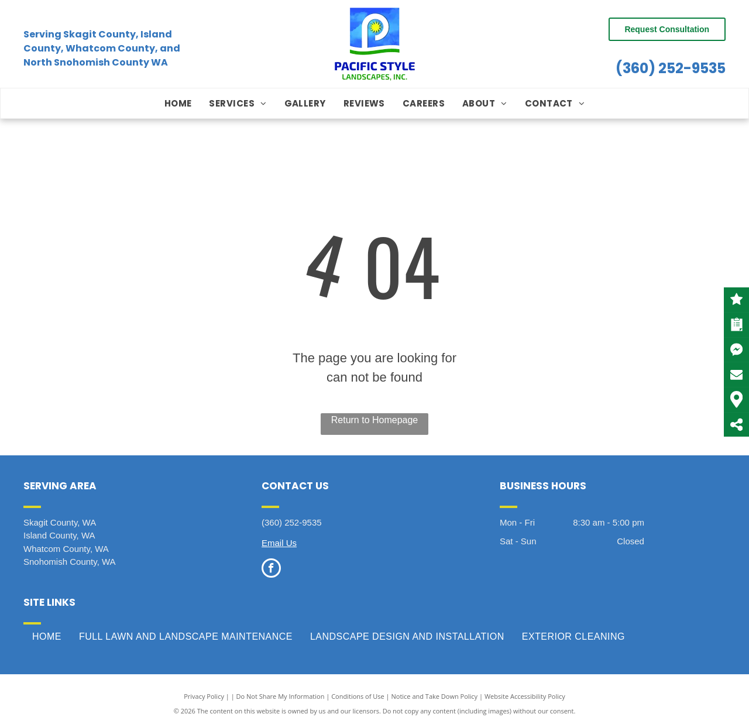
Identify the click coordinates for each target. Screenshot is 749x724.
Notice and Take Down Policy (434, 696)
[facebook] (271, 569)
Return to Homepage (374, 420)
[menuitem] (178, 103)
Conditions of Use (357, 696)
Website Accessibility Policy (525, 696)
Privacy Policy (204, 696)
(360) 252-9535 (671, 68)
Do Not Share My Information (280, 696)
